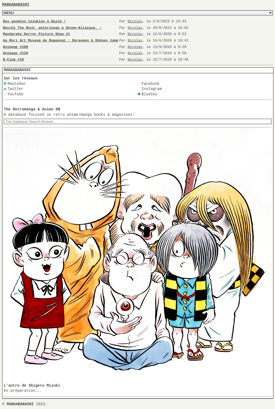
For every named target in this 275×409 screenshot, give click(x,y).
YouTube (15, 94)
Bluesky (149, 94)
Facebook (151, 83)
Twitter (15, 89)
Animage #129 (15, 53)
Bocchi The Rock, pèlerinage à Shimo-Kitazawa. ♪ (52, 27)
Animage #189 (15, 46)
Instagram (152, 89)
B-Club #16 (13, 59)
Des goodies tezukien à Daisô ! (34, 21)
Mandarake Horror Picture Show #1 (36, 34)
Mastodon (17, 83)
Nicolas (135, 21)
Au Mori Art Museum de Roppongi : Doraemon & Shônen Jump (60, 40)
